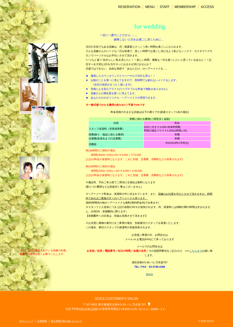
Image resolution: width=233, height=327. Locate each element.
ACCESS (207, 7)
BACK (149, 274)
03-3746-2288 (89, 308)
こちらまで (195, 250)
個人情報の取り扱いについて (66, 321)
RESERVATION (129, 7)
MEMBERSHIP (185, 7)
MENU (150, 7)
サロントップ (26, 321)
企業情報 (42, 321)
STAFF (164, 7)
